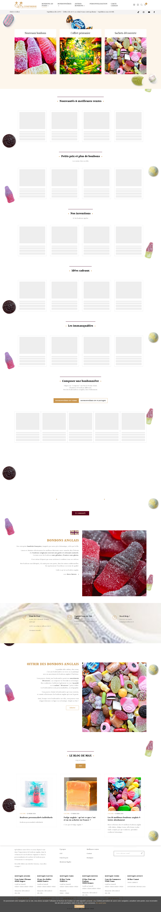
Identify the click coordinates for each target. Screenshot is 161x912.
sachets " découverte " (61, 685)
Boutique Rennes (90, 876)
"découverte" (46, 681)
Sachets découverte (125, 33)
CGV (61, 853)
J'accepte (79, 906)
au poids (75, 683)
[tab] (66, 400)
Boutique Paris (67, 876)
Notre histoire (72, 574)
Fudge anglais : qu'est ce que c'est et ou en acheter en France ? (79, 819)
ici (67, 681)
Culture (23, 814)
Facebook (154, 12)
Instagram (144, 12)
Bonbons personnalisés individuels (36, 817)
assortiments (74, 678)
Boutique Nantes (45, 876)
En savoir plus (101, 903)
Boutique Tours (112, 876)
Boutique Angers (22, 876)
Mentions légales (65, 862)
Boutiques (90, 858)
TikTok (138, 12)
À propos (63, 849)
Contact (89, 853)
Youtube (149, 12)
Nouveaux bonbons (35, 33)
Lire (80, 766)
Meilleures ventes (93, 849)
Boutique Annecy (135, 876)
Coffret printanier (80, 33)
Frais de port (64, 858)
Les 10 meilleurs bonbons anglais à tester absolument (124, 819)
